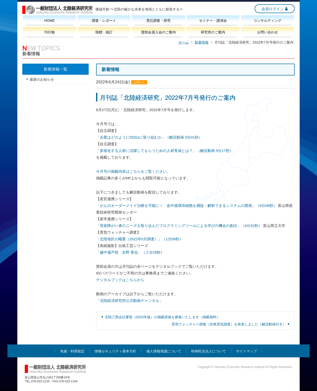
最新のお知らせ (42, 79)
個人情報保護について (163, 351)
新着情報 (202, 42)
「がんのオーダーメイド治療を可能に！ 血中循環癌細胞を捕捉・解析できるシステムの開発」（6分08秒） (186, 205)
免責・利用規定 (72, 351)
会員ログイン (273, 9)
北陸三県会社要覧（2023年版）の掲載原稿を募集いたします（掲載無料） (162, 317)
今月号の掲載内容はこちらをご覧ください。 (133, 171)
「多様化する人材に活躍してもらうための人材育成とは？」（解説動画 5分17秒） (164, 150)
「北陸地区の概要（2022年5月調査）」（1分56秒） (139, 239)
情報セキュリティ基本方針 (115, 351)
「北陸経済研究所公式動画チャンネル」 (129, 300)
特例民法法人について (208, 351)
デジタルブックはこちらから (120, 280)
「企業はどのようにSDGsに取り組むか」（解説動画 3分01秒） (149, 137)
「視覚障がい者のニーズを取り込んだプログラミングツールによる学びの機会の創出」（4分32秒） (179, 225)
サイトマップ (246, 351)
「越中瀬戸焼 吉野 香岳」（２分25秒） (130, 252)
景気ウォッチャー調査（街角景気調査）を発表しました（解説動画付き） (229, 324)
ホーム (183, 42)
